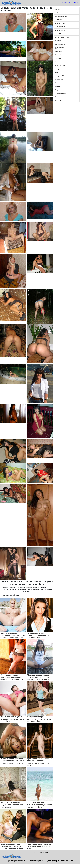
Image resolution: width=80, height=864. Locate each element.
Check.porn (44, 852)
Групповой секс (60, 48)
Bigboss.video (66, 2)
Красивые (58, 58)
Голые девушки (60, 44)
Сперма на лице (60, 93)
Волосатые (58, 41)
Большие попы (60, 23)
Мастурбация (59, 69)
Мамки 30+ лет (60, 65)
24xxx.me (75, 2)
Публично (58, 86)
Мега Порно (59, 100)
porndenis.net (18, 861)
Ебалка (57, 9)
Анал (56, 13)
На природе (59, 79)
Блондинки (58, 20)
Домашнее (58, 51)
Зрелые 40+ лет (60, 55)
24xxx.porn (35, 852)
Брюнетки (58, 34)
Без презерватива (61, 16)
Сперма (57, 90)
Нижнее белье (59, 83)
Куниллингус (59, 62)
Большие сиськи (60, 27)
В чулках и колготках (62, 37)
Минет (57, 72)
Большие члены (60, 30)
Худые (57, 97)
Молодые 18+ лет (61, 76)
